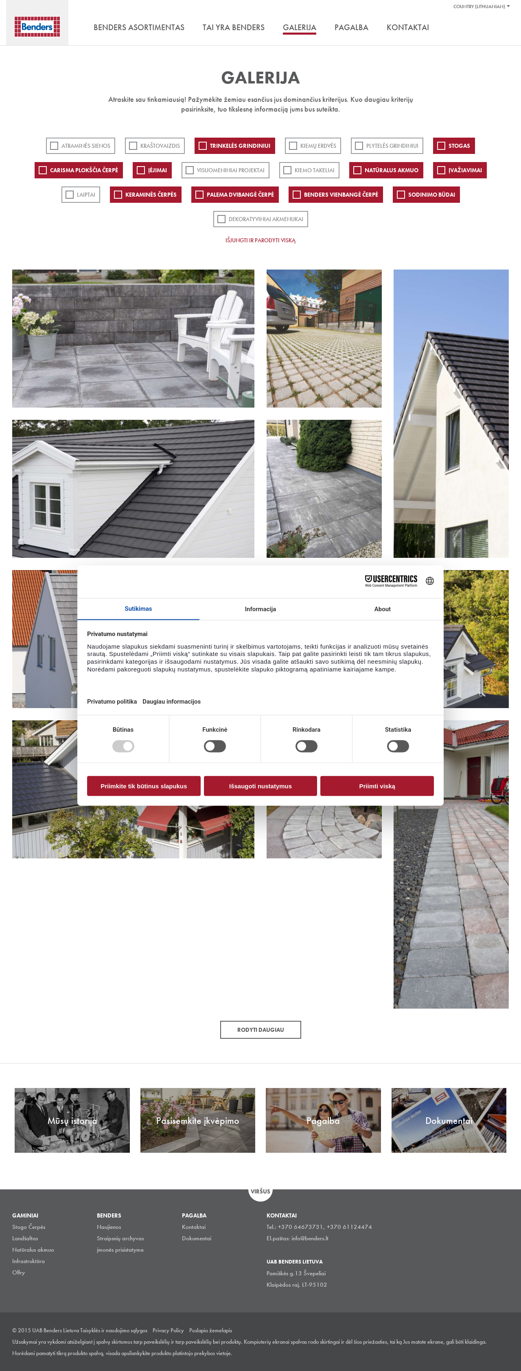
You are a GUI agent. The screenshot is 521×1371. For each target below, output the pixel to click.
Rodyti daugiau (260, 1029)
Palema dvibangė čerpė (240, 194)
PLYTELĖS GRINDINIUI (392, 145)
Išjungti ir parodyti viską (260, 240)
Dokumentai (196, 1238)
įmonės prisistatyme (120, 1250)
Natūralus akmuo (391, 170)
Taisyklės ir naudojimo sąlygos (113, 1330)
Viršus (260, 1191)
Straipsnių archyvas (120, 1238)
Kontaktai (194, 1227)
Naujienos (109, 1227)
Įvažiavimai (465, 170)
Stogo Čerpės (28, 1227)
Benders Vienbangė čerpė (341, 194)
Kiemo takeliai (315, 170)
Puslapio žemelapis (210, 1330)
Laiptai (86, 194)
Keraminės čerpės (151, 194)
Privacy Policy (168, 1330)
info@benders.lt (309, 1238)
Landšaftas (25, 1238)
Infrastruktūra (28, 1261)
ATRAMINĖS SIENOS (85, 145)
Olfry (18, 1272)
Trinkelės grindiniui (240, 145)
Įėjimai (157, 170)
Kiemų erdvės (318, 145)
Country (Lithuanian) (479, 6)
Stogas (459, 145)
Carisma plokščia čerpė (84, 170)
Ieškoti (502, 28)
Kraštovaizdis (160, 145)
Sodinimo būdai (431, 194)
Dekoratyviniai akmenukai (266, 219)
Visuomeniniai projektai (231, 170)
